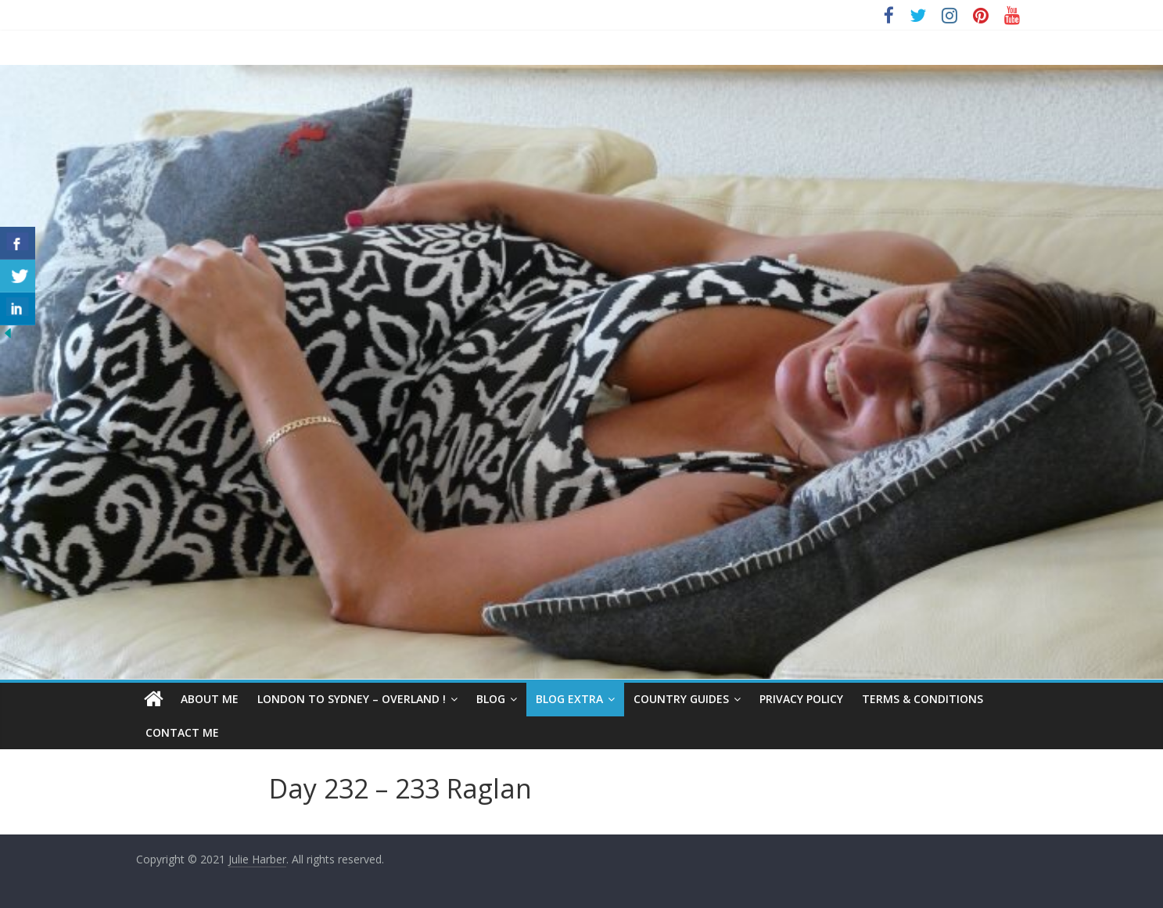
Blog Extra (569, 698)
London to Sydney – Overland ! (351, 698)
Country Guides (681, 698)
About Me (210, 698)
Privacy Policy (801, 698)
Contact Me (182, 732)
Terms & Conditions (922, 698)
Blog (490, 698)
